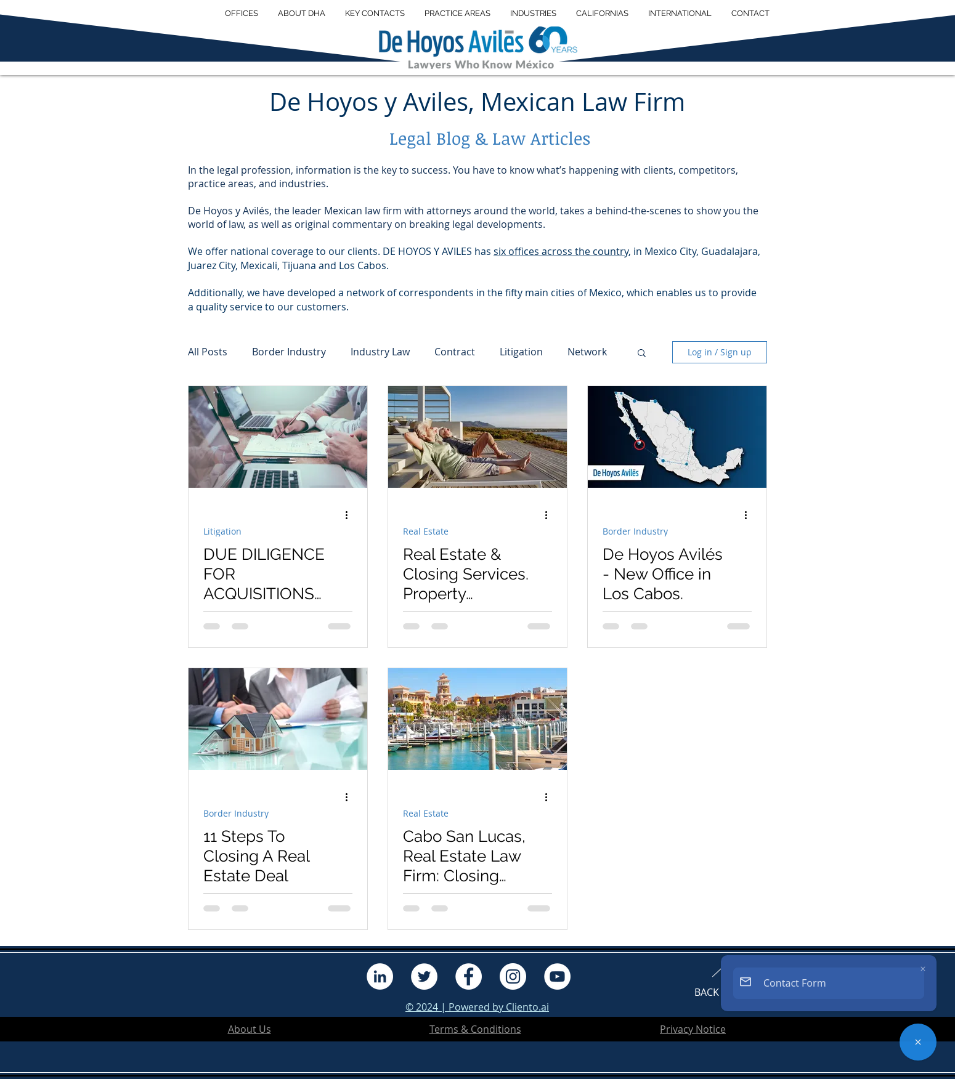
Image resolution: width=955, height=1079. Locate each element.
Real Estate (426, 531)
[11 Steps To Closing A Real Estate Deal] (278, 719)
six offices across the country (561, 251)
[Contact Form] (918, 1042)
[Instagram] (513, 976)
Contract (454, 351)
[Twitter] (424, 976)
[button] (302, 13)
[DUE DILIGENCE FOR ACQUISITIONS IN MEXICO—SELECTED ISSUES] (278, 437)
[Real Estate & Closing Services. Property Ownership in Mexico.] (477, 437)
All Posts (207, 351)
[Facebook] (468, 976)
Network (587, 351)
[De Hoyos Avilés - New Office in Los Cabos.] (677, 437)
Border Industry (289, 351)
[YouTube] (557, 976)
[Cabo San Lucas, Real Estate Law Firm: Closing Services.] (477, 719)
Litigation (521, 351)
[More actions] (350, 515)
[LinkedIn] (380, 976)
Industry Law (380, 351)
